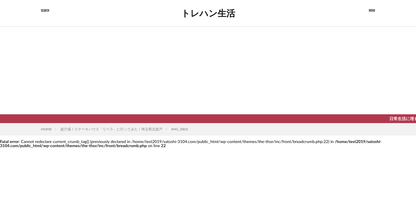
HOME (46, 129)
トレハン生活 (208, 13)
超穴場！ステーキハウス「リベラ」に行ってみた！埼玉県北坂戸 (111, 129)
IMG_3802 (179, 129)
